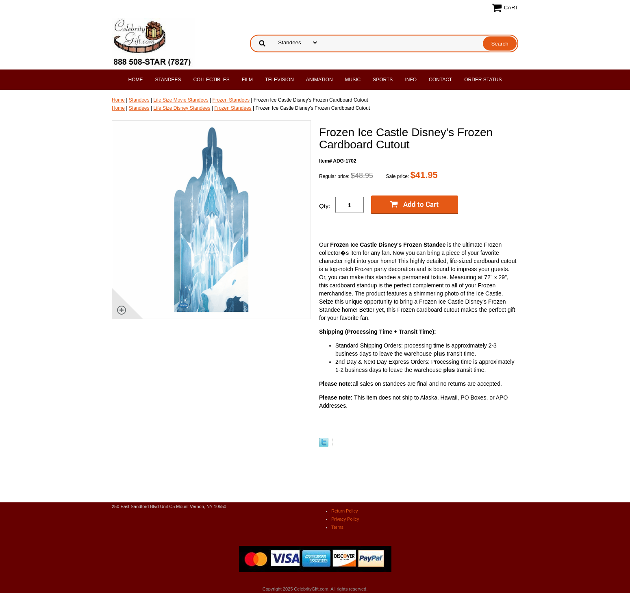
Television (279, 80)
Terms (337, 527)
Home (135, 80)
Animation (319, 80)
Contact (440, 80)
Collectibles (211, 80)
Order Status (483, 80)
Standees (168, 80)
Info (411, 80)
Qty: (324, 205)
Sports (383, 80)
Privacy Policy (345, 519)
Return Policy (344, 510)
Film (247, 80)
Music (353, 80)
